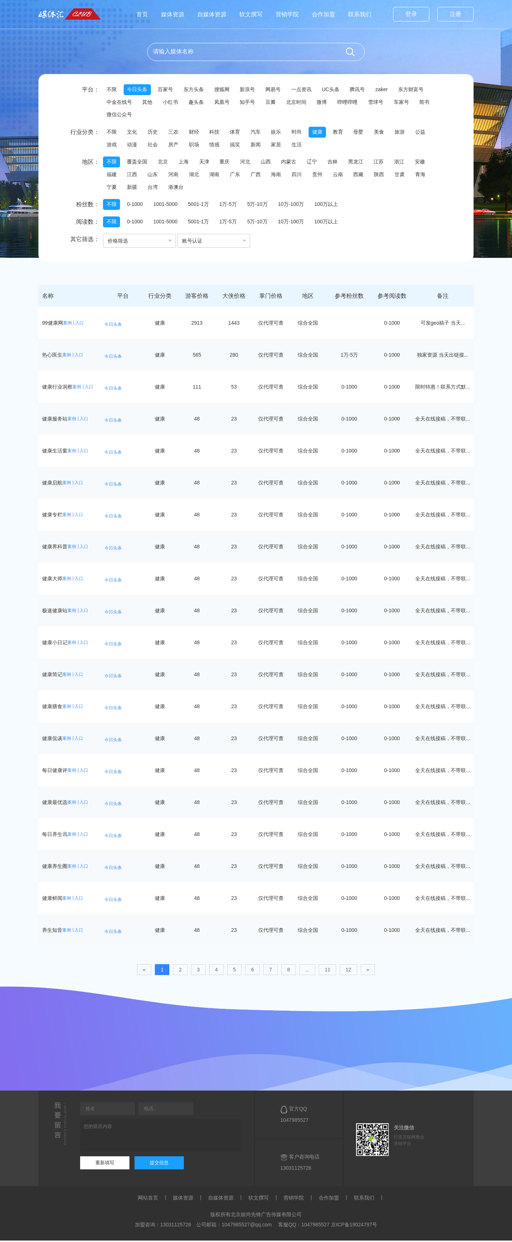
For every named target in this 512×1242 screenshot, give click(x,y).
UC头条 (334, 90)
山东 (154, 175)
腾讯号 (361, 90)
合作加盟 (323, 14)
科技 (217, 132)
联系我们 (359, 14)
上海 (185, 163)
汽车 (259, 132)
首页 (142, 14)
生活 (301, 145)
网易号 (276, 90)
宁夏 (112, 188)
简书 (112, 115)
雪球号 (380, 102)
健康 (322, 132)
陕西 (385, 175)
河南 (175, 175)
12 (348, 971)
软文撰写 (251, 14)
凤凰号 (223, 102)
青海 (427, 175)
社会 (154, 145)
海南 (280, 175)
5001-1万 (200, 205)
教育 (343, 132)
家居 (280, 145)
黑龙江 (360, 163)
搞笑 (238, 145)
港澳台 (177, 188)
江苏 (384, 163)
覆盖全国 (138, 163)
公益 (427, 132)
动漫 (133, 145)
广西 (259, 175)
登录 (411, 14)
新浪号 (249, 90)
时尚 (301, 132)
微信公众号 (140, 115)
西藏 (364, 175)
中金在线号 (119, 102)
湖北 (196, 175)
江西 (133, 175)
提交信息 (159, 1163)
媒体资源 (172, 14)
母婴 (364, 132)
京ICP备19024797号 (354, 1226)
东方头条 (195, 90)
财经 (196, 132)
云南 (343, 175)
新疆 (133, 188)
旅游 (406, 132)
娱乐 (280, 132)
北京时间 (299, 102)
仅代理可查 (271, 324)
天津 (206, 163)
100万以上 (329, 205)
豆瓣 (273, 102)
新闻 (259, 145)
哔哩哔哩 (352, 102)
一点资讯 (304, 90)
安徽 (426, 163)
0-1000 (136, 205)
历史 (154, 132)
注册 (455, 14)
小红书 (171, 102)
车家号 (406, 102)
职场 (196, 145)
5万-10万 (259, 205)
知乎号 (249, 102)
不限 (112, 90)
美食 (385, 132)
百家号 (166, 90)
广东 (238, 175)
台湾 (154, 188)
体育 (238, 132)
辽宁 (316, 163)
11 (327, 971)
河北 (248, 163)
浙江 (405, 163)
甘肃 (406, 175)
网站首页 (148, 1199)
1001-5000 (166, 205)
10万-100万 (294, 205)
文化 (133, 132)
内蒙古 (292, 163)
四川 (301, 175)
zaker (386, 90)
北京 (164, 163)
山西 (269, 163)
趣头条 (197, 102)
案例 (67, 324)
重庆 (227, 163)
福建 (112, 175)
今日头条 (138, 90)
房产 (175, 145)
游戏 (112, 145)
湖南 (217, 175)
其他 (148, 102)
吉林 (337, 163)
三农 (175, 132)
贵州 (322, 175)
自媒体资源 (211, 14)
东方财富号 (416, 90)
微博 (326, 102)
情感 (217, 145)
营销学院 (287, 14)
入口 (79, 324)
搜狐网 (223, 90)
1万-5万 (230, 205)
